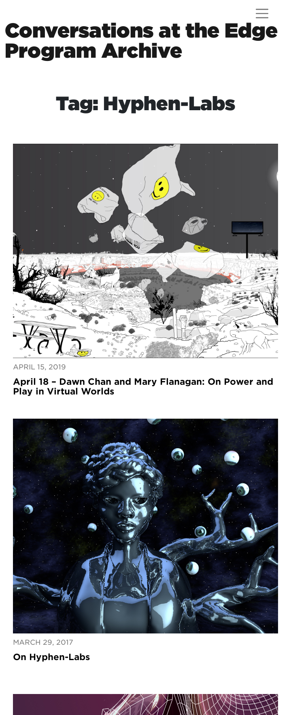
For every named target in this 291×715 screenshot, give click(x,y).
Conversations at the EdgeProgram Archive (141, 41)
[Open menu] (262, 13)
